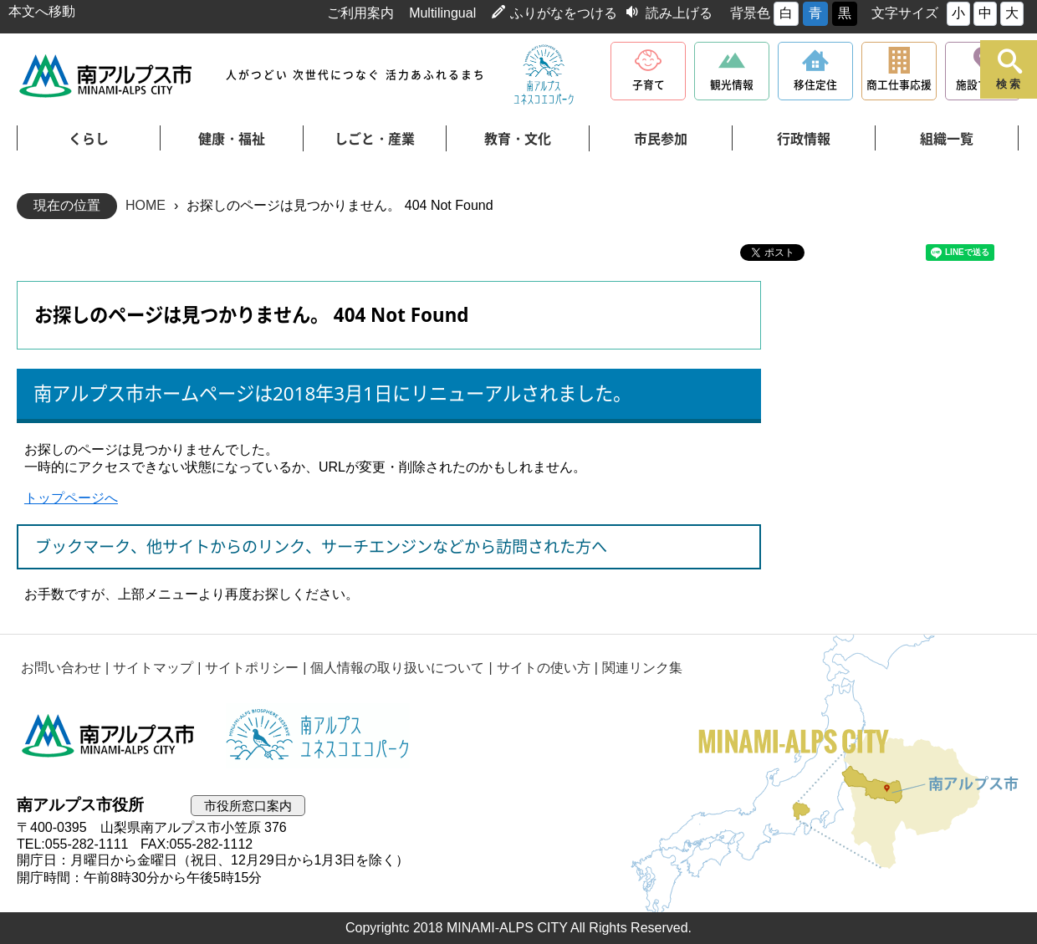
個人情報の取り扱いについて (397, 668)
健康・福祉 (231, 139)
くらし (89, 139)
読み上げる (679, 13)
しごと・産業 (375, 139)
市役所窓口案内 (248, 806)
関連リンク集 (642, 668)
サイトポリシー (252, 668)
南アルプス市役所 (109, 735)
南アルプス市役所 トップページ (107, 76)
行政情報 (803, 139)
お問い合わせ (61, 668)
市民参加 (660, 139)
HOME (145, 205)
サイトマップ (153, 668)
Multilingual (442, 13)
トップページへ (71, 498)
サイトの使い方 (543, 668)
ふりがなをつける (563, 13)
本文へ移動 (41, 11)
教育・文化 (517, 139)
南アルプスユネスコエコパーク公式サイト (543, 75)
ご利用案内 (360, 13)
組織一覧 (946, 139)
